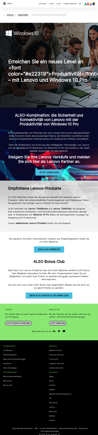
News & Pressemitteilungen (14, 358)
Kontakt (43, 4)
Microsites (7, 380)
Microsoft (53, 410)
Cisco (51, 380)
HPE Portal (53, 402)
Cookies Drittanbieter (48, 427)
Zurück (10, 14)
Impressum (83, 427)
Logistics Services (56, 362)
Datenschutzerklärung (68, 427)
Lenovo (52, 406)
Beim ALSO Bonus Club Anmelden (49, 294)
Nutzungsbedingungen (50, 430)
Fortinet (52, 384)
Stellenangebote (10, 353)
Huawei (52, 388)
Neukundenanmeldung (12, 375)
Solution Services (56, 367)
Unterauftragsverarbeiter (22, 427)
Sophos (52, 419)
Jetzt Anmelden (49, 171)
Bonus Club (7, 384)
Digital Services (55, 349)
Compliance (8, 349)
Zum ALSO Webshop (49, 248)
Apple (51, 375)
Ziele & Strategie (10, 367)
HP (50, 397)
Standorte (7, 362)
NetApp (52, 415)
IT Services (53, 358)
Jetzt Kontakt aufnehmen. (18, 322)
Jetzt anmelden (58, 322)
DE (80, 4)
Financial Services (56, 353)
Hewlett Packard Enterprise (60, 393)
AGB (36, 427)
